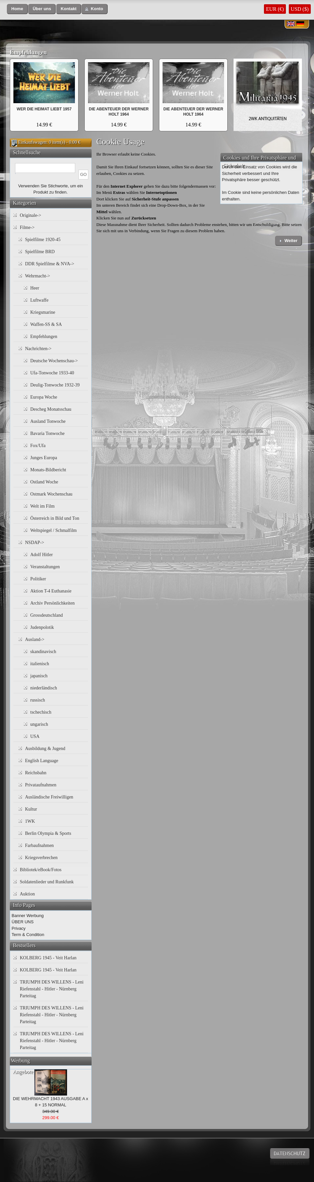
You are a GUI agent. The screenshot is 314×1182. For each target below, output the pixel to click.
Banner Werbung (28, 915)
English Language (41, 760)
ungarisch (39, 724)
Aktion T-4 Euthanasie (51, 591)
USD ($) (300, 9)
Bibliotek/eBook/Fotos (41, 869)
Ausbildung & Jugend (45, 748)
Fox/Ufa (38, 445)
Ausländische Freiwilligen (49, 797)
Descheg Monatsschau (51, 409)
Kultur (31, 809)
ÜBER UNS (23, 921)
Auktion (27, 893)
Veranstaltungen (45, 566)
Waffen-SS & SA (46, 324)
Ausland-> (34, 639)
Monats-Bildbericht (48, 469)
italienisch (39, 663)
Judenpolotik (42, 627)
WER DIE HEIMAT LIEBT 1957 (44, 109)
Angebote (23, 1072)
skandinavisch (43, 651)
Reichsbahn (35, 772)
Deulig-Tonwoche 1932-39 (55, 385)
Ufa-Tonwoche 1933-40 (52, 372)
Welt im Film (42, 506)
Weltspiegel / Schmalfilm (53, 530)
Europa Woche (43, 397)
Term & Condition (28, 934)
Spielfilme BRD (40, 251)
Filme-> (27, 227)
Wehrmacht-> (37, 275)
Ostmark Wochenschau (51, 494)
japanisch (39, 675)
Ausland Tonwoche (48, 421)
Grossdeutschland (46, 615)
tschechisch (41, 712)
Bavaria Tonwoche (47, 433)
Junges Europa (43, 457)
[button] (17, 9)
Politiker (38, 578)
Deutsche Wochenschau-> (54, 360)
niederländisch (43, 687)
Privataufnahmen (41, 784)
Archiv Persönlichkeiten (52, 603)
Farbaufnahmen (39, 845)
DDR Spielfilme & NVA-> (49, 263)
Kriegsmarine (42, 312)
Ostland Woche (44, 481)
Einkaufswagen (32, 142)
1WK (30, 821)
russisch (37, 700)
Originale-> (30, 215)
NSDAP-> (34, 542)
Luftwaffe (39, 300)
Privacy (19, 928)
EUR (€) (275, 9)
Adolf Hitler (41, 554)
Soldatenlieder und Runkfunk (47, 881)
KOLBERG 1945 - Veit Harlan (48, 957)
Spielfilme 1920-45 (43, 239)
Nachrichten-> (38, 348)
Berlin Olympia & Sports (48, 833)
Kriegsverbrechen (41, 857)
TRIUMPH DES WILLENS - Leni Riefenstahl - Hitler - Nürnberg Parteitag (52, 989)
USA (35, 736)
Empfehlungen (28, 52)
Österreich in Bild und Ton (54, 518)
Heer (34, 288)
